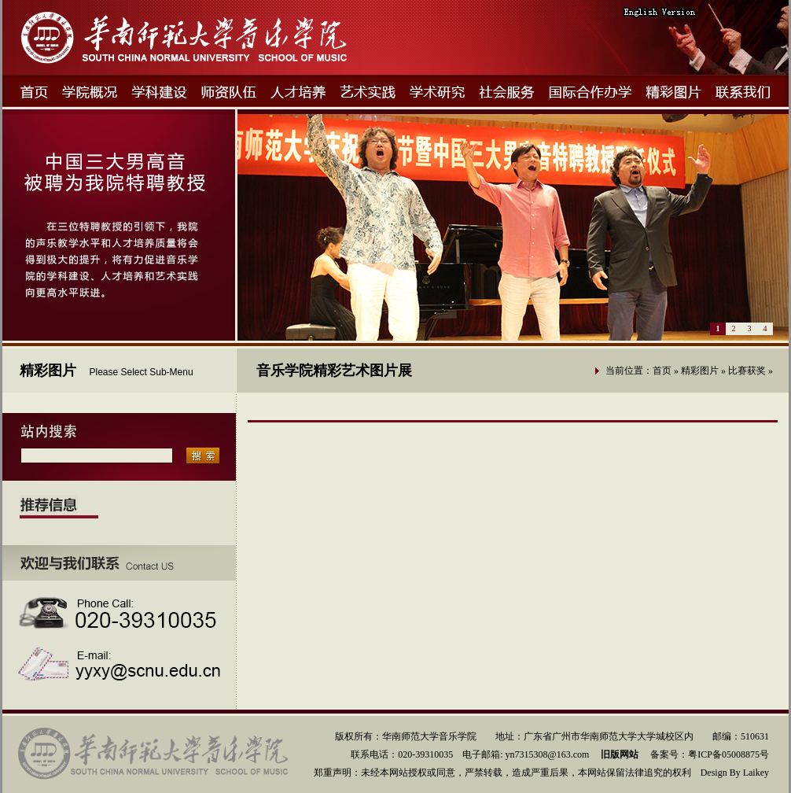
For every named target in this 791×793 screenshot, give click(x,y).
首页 (662, 370)
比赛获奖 (747, 370)
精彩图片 (700, 370)
